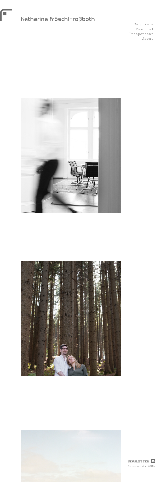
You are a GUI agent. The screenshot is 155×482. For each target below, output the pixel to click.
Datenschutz (137, 466)
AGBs (151, 466)
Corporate (143, 24)
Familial (144, 29)
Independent (141, 34)
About (147, 39)
